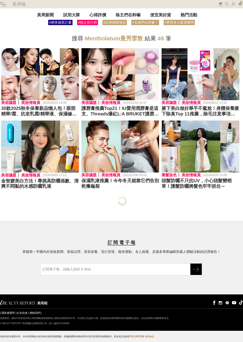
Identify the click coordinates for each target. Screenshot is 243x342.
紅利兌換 (22, 312)
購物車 (239, 4)
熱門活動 (189, 15)
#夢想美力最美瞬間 (179, 22)
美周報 (19, 4)
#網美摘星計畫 (60, 22)
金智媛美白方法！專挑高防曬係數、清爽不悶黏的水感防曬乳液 (40, 183)
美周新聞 (45, 15)
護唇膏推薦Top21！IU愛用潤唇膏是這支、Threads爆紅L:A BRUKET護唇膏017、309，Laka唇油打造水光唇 (120, 111)
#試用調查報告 (114, 22)
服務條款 (149, 336)
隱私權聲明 (8, 312)
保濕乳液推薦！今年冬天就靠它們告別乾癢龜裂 (120, 183)
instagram (220, 302)
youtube (234, 302)
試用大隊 (71, 15)
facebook (213, 302)
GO (196, 269)
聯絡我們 (35, 312)
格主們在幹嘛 (128, 15)
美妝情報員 (30, 103)
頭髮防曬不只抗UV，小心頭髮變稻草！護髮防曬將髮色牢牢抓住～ (197, 183)
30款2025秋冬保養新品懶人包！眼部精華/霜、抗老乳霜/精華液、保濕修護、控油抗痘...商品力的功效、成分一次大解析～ (39, 111)
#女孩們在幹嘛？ (145, 22)
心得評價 (97, 15)
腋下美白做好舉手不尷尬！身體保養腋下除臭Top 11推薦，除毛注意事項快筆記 (200, 111)
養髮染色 (169, 175)
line (227, 302)
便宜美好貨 (160, 15)
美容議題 (8, 103)
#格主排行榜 (87, 22)
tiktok (241, 302)
